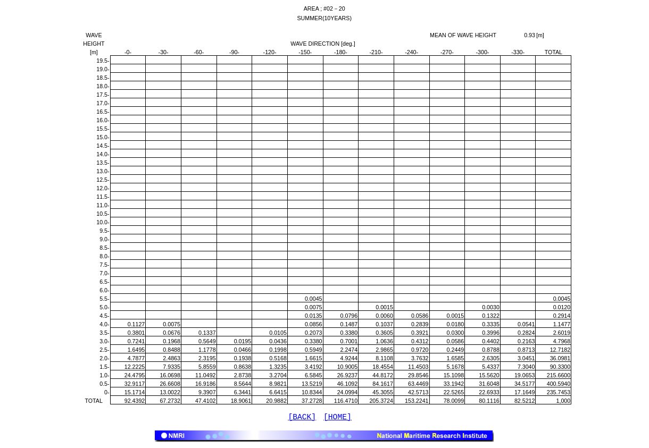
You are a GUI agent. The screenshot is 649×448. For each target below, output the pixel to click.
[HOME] (337, 418)
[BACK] (302, 418)
